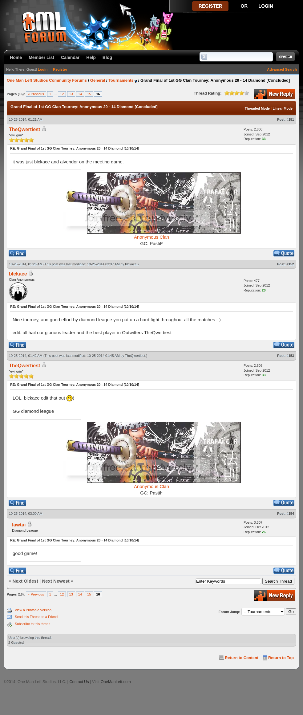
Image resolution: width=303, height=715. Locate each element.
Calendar (70, 57)
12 (62, 94)
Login (42, 69)
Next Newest (55, 581)
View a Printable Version (33, 610)
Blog (107, 57)
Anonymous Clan (151, 237)
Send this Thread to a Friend (36, 617)
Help (91, 57)
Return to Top (281, 657)
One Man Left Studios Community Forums (47, 80)
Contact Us (79, 681)
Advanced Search (282, 69)
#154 (290, 513)
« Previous (36, 94)
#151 (290, 119)
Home (16, 57)
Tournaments (120, 80)
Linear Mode (283, 108)
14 (80, 94)
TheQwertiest (135, 356)
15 (89, 94)
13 (71, 94)
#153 (290, 356)
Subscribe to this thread (32, 624)
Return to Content (241, 657)
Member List (41, 57)
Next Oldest (25, 581)
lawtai (19, 524)
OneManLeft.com (116, 681)
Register (60, 69)
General (97, 80)
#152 (290, 264)
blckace (130, 264)
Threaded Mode (257, 108)
